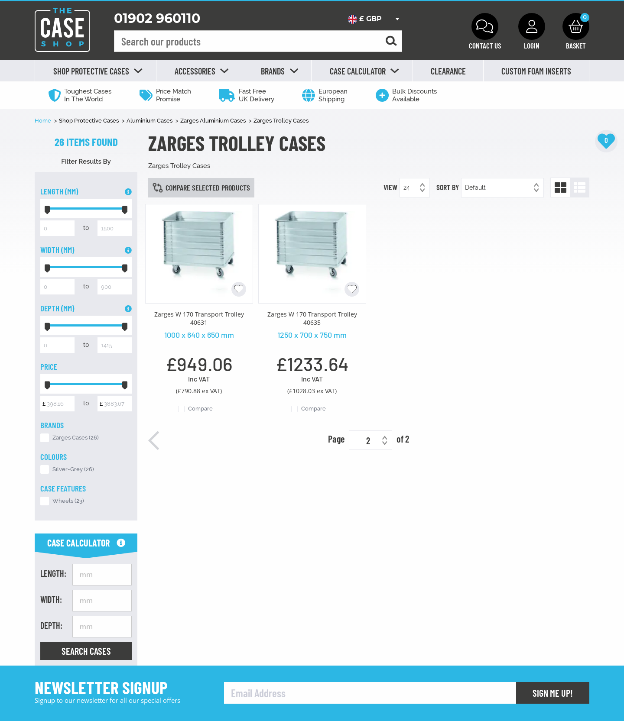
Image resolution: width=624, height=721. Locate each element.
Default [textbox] (475, 187)
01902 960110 (157, 18)
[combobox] (373, 19)
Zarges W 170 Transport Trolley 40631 (199, 318)
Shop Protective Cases (89, 120)
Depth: (51, 625)
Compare (200, 408)
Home (43, 120)
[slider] (47, 208)
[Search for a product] (391, 41)
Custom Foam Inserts (536, 71)
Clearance (448, 71)
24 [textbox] (406, 187)
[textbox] (373, 19)
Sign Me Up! (553, 692)
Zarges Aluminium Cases (213, 120)
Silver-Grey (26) (73, 469)
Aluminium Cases (150, 120)
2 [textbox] (368, 440)
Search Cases (86, 650)
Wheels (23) (68, 501)
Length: (53, 573)
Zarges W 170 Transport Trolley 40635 (312, 318)
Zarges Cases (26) (75, 437)
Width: (51, 599)
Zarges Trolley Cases (281, 120)
